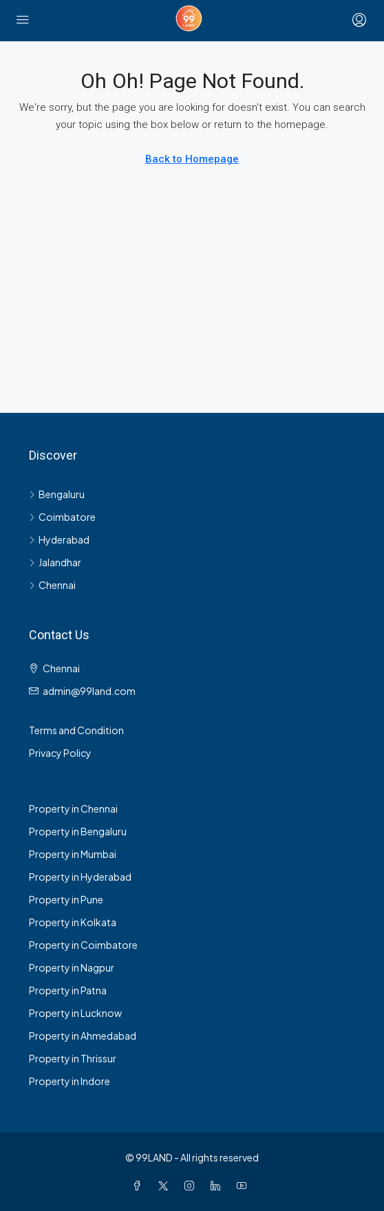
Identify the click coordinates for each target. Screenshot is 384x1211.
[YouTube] (244, 1185)
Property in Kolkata (72, 922)
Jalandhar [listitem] (55, 562)
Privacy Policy (60, 753)
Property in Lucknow (75, 1013)
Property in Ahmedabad (82, 1035)
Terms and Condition (76, 730)
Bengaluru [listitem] (57, 494)
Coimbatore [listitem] (62, 517)
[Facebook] (139, 1185)
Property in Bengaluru (78, 831)
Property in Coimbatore (83, 945)
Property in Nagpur (71, 967)
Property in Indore (69, 1081)
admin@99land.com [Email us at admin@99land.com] (89, 691)
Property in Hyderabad (80, 876)
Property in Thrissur (72, 1058)
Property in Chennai (73, 808)
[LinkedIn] (218, 1185)
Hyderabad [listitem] (59, 539)
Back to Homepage (192, 159)
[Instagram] (192, 1185)
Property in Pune (66, 899)
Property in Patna (68, 990)
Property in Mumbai (72, 854)
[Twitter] (165, 1185)
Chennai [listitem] (52, 585)
